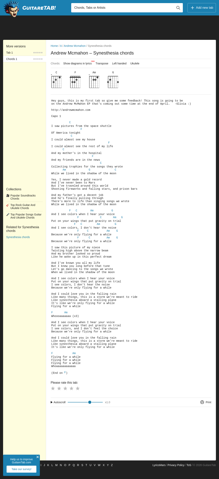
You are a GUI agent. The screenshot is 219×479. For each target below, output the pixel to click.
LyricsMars (158, 474)
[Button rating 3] (65, 397)
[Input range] (85, 411)
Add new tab (201, 7)
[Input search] (127, 7)
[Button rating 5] (77, 397)
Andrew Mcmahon (75, 45)
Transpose (102, 63)
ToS (188, 474)
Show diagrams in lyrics (78, 62)
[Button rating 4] (71, 397)
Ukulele (134, 63)
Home (54, 45)
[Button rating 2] (59, 397)
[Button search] (178, 7)
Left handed (119, 63)
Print (205, 411)
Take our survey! (22, 469)
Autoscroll (59, 411)
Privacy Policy (176, 474)
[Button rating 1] (53, 397)
